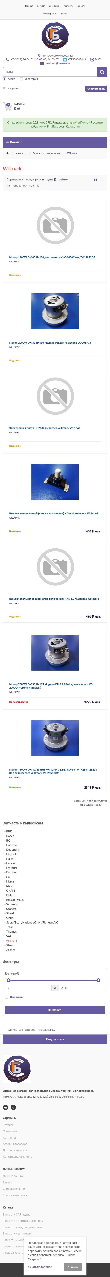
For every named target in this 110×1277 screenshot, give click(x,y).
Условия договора (15, 1144)
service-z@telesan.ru (57, 63)
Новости (81, 6)
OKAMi (10, 890)
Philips (10, 895)
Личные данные (13, 1176)
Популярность (35, 179)
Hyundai (11, 868)
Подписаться (55, 1039)
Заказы (7, 1182)
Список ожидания (15, 1195)
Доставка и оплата (15, 1150)
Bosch (10, 836)
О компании (54, 6)
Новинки (35, 185)
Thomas (11, 931)
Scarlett (11, 909)
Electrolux (12, 854)
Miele (9, 886)
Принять (73, 1267)
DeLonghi (12, 849)
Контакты (68, 6)
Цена (50, 179)
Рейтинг (64, 179)
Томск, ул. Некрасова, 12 (58, 55)
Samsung (12, 904)
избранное (11, 88)
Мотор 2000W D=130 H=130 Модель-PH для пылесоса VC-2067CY (50, 342)
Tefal (9, 927)
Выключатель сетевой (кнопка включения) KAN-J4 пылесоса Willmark (54, 513)
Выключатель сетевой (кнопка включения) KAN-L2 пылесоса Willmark (54, 598)
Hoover (11, 863)
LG (8, 877)
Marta (10, 881)
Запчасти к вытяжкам (17, 1233)
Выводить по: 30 (91, 804)
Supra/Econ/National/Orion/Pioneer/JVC (32, 922)
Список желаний (14, 1188)
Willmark (72, 153)
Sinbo (10, 918)
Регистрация (49, 14)
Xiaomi (10, 945)
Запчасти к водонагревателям (23, 1227)
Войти (64, 14)
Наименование (17, 185)
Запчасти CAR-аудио (16, 1214)
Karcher (11, 872)
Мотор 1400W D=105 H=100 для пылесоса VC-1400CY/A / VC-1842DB (52, 257)
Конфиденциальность (17, 1156)
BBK (9, 831)
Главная (29, 6)
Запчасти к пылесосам (46, 153)
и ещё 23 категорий (16, 1252)
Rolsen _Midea (15, 899)
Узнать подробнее (40, 1267)
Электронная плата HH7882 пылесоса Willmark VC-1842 (44, 428)
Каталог (41, 6)
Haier (9, 859)
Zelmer (10, 950)
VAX (9, 936)
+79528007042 (74, 59)
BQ (8, 840)
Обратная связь (96, 88)
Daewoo (11, 845)
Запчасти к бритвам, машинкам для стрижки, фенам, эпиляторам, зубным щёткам (23, 1221)
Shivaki (10, 913)
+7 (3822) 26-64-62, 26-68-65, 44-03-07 (35, 59)
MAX (95, 59)
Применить (55, 1010)
